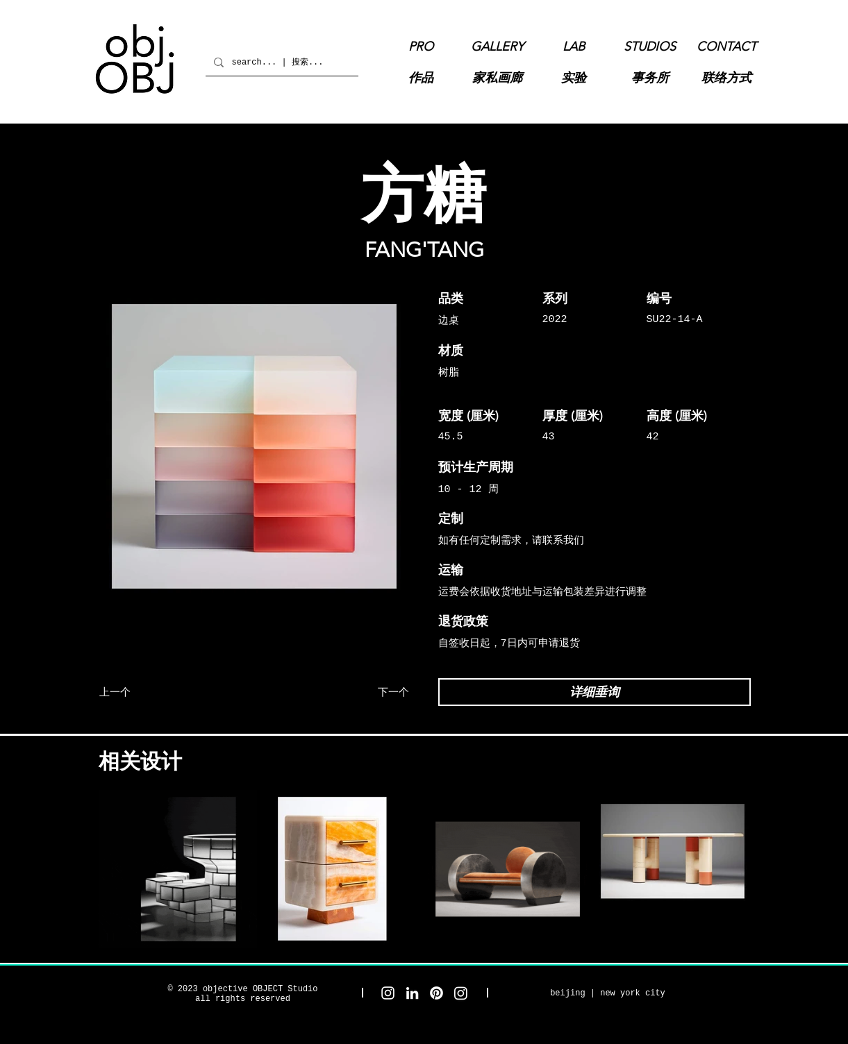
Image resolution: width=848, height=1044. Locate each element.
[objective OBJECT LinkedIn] (412, 993)
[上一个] (150, 692)
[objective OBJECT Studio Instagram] (388, 993)
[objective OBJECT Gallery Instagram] (460, 993)
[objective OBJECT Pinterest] (436, 993)
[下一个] (358, 692)
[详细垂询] (594, 692)
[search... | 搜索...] (280, 62)
